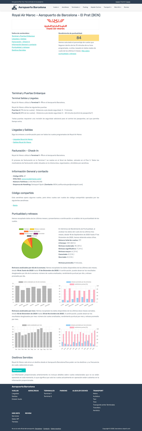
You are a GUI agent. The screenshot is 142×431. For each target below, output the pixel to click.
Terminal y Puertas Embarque (23, 36)
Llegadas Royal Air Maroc (23, 139)
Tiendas (15, 422)
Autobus (96, 396)
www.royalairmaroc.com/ (31, 179)
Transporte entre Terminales (104, 405)
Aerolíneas (65, 7)
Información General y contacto (24, 45)
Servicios (15, 416)
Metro (95, 393)
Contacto (46, 429)
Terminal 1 (48, 393)
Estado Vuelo (17, 399)
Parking (85, 7)
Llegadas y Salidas (19, 39)
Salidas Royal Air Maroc (22, 142)
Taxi (94, 399)
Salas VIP (15, 419)
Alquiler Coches (96, 7)
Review (126, 7)
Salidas (14, 396)
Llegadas (15, 393)
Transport (107, 7)
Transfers (96, 408)
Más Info (117, 7)
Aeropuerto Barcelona (32, 7)
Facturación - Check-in (21, 42)
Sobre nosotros (56, 429)
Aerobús (96, 410)
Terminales (76, 7)
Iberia (15, 205)
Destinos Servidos (19, 50)
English (118, 2)
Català (128, 2)
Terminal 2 (48, 396)
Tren (95, 402)
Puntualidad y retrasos (20, 47)
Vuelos (56, 7)
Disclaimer (38, 429)
